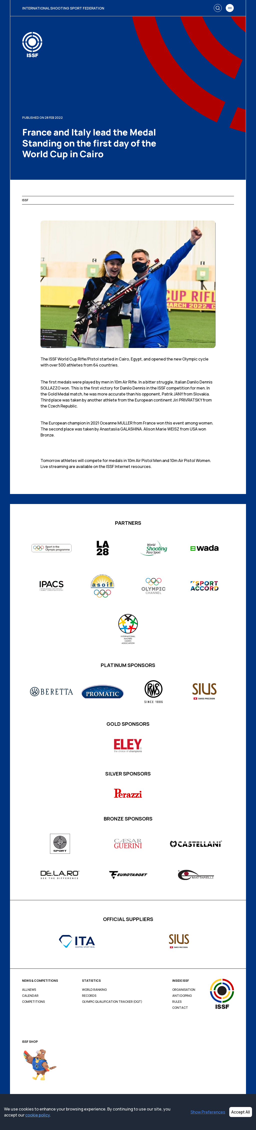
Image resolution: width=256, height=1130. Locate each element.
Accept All (240, 1112)
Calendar (30, 996)
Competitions (33, 1002)
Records (89, 996)
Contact (180, 1008)
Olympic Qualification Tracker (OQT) (112, 1002)
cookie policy (37, 1115)
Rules (177, 1002)
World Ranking (94, 990)
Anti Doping (182, 996)
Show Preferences (207, 1112)
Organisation (183, 990)
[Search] (218, 8)
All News (29, 990)
